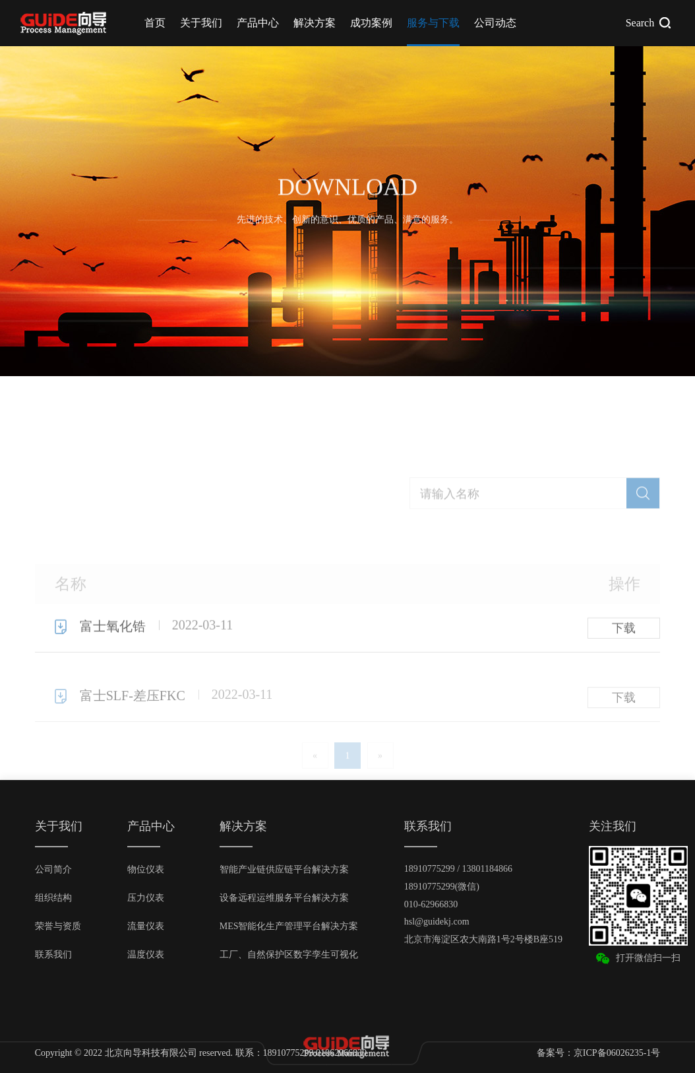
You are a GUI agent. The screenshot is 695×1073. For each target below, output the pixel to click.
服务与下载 (433, 22)
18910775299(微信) (441, 887)
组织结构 (53, 898)
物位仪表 (145, 869)
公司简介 (53, 869)
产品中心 (258, 22)
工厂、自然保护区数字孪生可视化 (289, 954)
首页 (155, 22)
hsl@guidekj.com (436, 922)
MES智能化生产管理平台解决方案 (289, 926)
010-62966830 (431, 904)
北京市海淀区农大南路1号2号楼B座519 (483, 939)
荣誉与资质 (58, 926)
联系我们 (53, 954)
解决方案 (314, 22)
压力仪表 (145, 898)
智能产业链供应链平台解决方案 (284, 869)
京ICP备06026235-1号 (617, 1053)
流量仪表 (145, 926)
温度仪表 (145, 954)
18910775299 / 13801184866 (458, 869)
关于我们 (201, 22)
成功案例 (371, 22)
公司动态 (495, 22)
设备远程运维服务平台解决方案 (284, 898)
